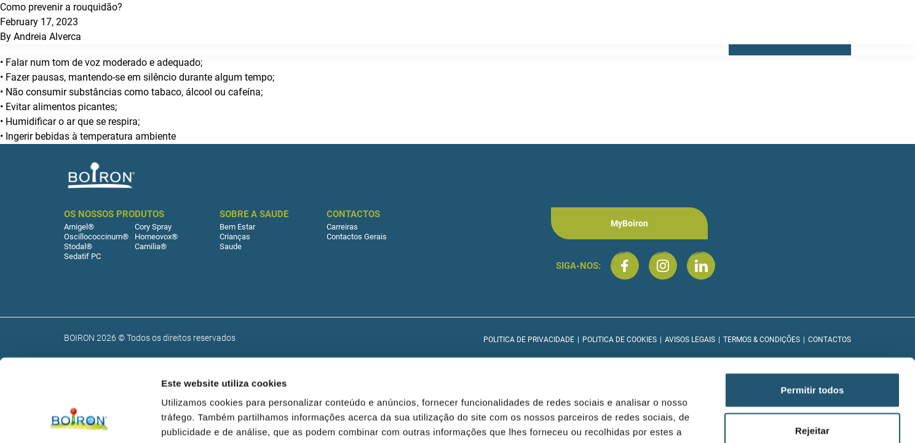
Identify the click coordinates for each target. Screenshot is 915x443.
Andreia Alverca (47, 36)
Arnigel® (79, 226)
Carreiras (342, 226)
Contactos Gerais (357, 236)
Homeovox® (156, 236)
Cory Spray (153, 226)
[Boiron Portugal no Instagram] (663, 266)
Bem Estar (237, 226)
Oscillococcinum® (96, 236)
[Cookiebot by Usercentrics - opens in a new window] (79, 419)
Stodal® (78, 246)
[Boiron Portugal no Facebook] (625, 266)
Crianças (235, 236)
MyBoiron (629, 223)
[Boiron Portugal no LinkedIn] (701, 266)
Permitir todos (812, 312)
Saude (231, 246)
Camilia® (151, 246)
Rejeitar (812, 353)
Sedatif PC (82, 256)
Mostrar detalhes (675, 418)
